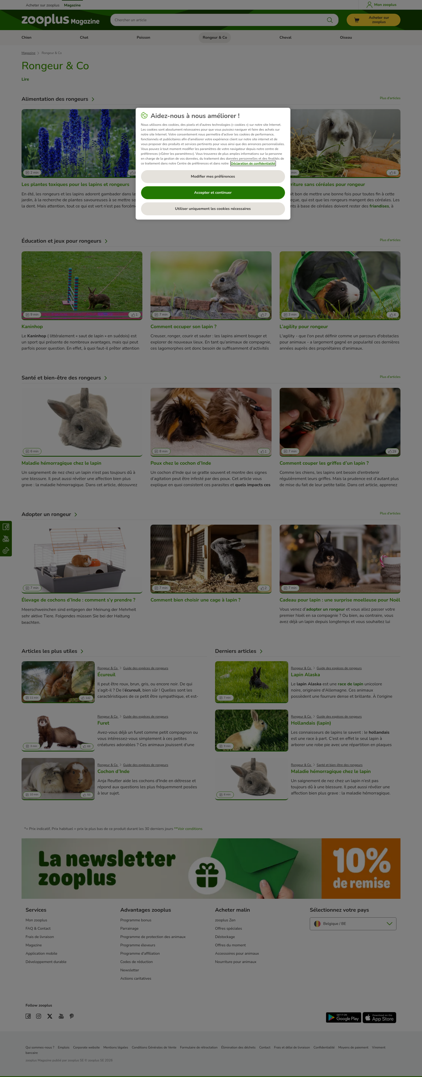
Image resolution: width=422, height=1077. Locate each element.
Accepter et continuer (212, 192)
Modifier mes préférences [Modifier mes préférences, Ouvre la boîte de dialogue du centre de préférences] (213, 176)
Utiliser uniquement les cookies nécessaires (213, 208)
